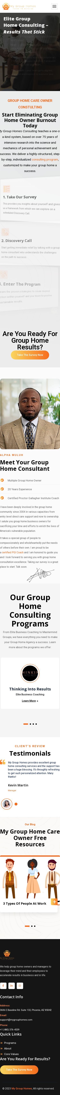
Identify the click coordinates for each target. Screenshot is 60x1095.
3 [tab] (33, 724)
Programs (10, 1042)
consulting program (45, 159)
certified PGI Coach (13, 552)
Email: (3, 1015)
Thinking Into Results (30, 689)
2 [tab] (30, 724)
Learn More (29, 701)
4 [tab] (36, 724)
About (7, 1048)
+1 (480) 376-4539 (9, 1029)
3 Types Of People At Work (24, 903)
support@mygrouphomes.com (16, 1019)
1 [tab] (25, 724)
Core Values (11, 1054)
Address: (5, 1005)
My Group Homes (22, 1088)
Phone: (4, 1025)
